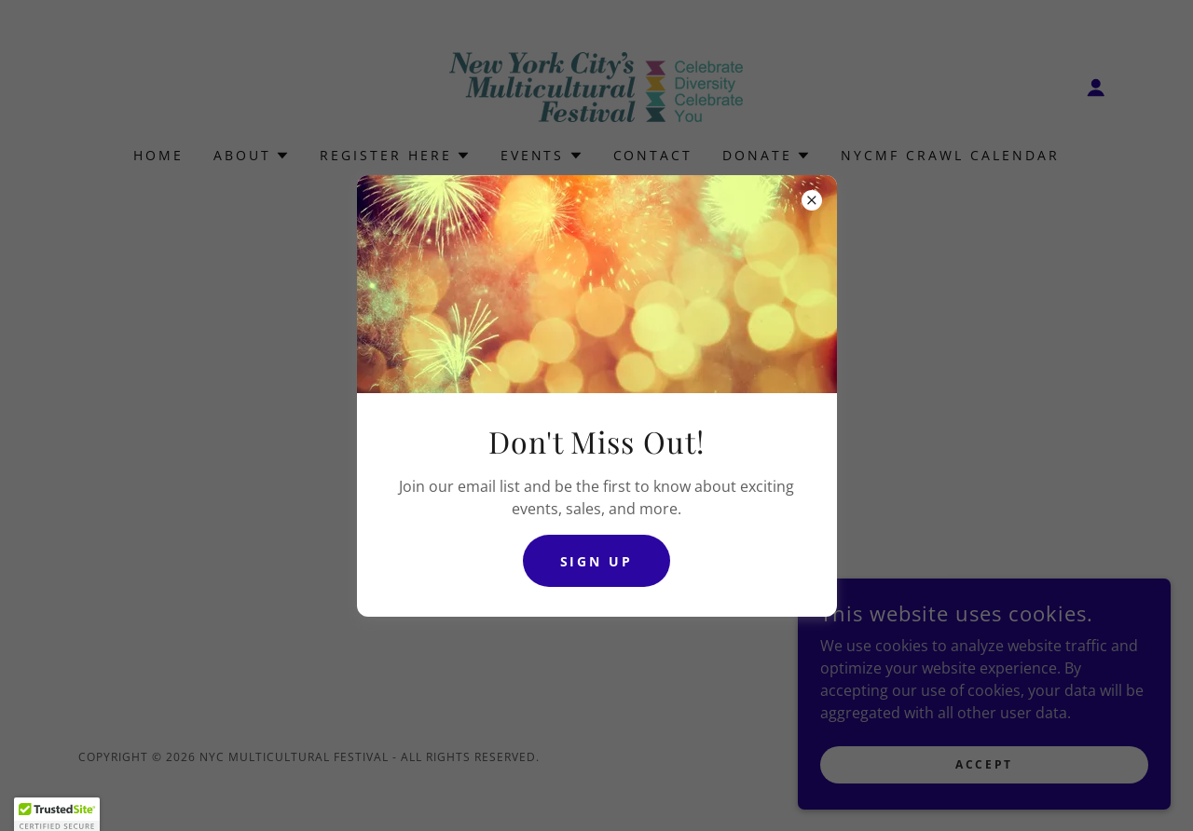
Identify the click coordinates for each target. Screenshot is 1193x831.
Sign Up (597, 561)
